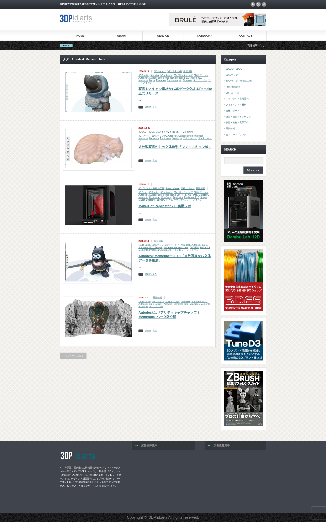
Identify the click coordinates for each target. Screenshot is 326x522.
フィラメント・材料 (236, 104)
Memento (161, 80)
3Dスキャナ (160, 71)
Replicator (178, 197)
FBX (186, 78)
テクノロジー (200, 80)
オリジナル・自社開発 (237, 98)
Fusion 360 (195, 78)
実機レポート (176, 132)
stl (180, 80)
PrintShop (166, 197)
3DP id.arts (158, 517)
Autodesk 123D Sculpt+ (150, 247)
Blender (179, 78)
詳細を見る (151, 107)
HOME (80, 35)
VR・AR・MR (174, 71)
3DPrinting (143, 75)
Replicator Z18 (191, 197)
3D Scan (142, 192)
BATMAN (194, 247)
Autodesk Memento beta (161, 78)
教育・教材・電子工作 (237, 122)
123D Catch (144, 245)
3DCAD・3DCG (146, 132)
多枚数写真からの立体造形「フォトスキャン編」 (175, 147)
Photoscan (172, 80)
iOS (189, 195)
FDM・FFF (180, 195)
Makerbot (143, 80)
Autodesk (143, 78)
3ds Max (154, 75)
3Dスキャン (166, 75)
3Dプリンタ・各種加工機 (151, 188)
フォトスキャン (194, 200)
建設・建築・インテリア (238, 116)
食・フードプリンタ (236, 134)
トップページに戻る (73, 355)
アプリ (168, 200)
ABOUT (122, 35)
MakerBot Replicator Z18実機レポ (164, 206)
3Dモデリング (201, 75)
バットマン (193, 250)
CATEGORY (204, 35)
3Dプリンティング (183, 75)
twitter (258, 4)
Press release (172, 188)
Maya (152, 80)
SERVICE (163, 35)
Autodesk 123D (199, 245)
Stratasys (187, 80)
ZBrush (160, 200)
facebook (264, 4)
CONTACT (245, 35)
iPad (195, 195)
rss (253, 4)
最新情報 (187, 71)
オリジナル (179, 200)
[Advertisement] (163, 480)
